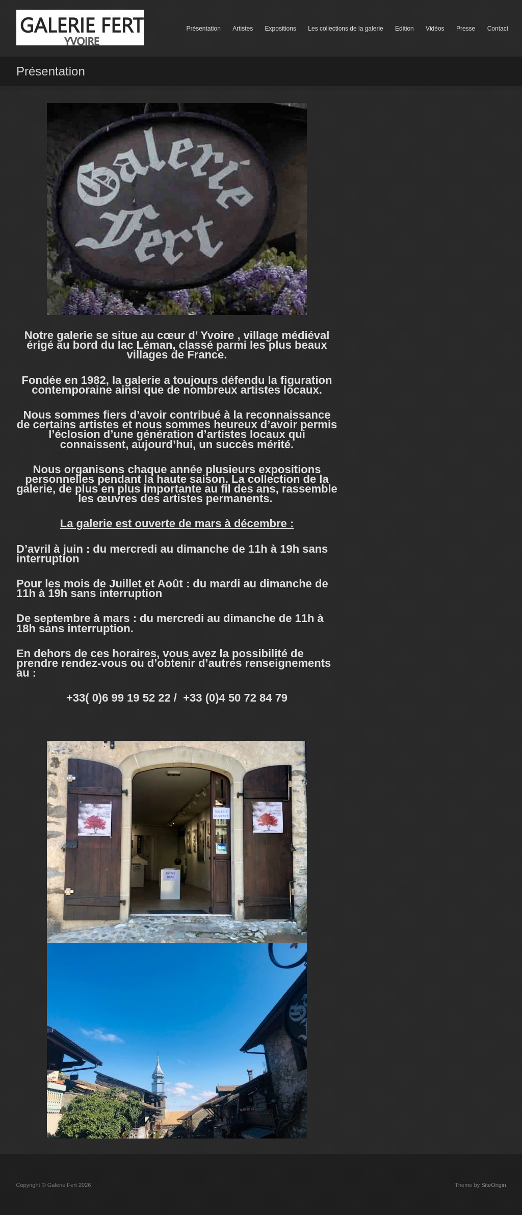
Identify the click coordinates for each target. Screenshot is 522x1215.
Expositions (280, 28)
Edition (404, 28)
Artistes (242, 28)
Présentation (203, 28)
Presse (465, 28)
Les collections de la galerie (345, 28)
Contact (497, 28)
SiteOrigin (493, 1185)
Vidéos (435, 28)
